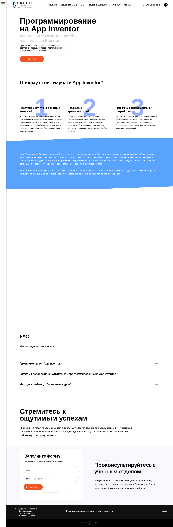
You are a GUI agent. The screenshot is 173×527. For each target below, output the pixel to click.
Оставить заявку (33, 487)
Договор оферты (105, 511)
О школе (52, 5)
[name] (51, 470)
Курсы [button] (127, 5)
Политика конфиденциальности (80, 511)
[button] (32, 59)
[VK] (166, 5)
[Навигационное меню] (3, 3)
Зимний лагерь (69, 5)
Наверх (164, 511)
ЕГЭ (82, 5)
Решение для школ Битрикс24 (104, 5)
